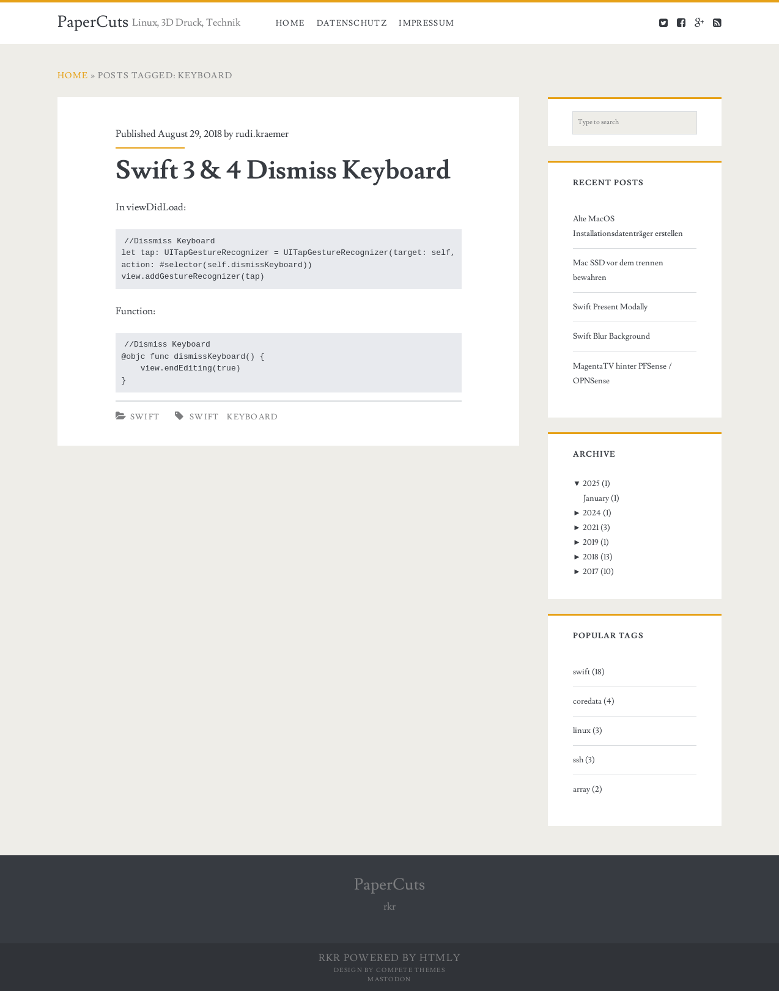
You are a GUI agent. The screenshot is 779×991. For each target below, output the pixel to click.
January (596, 498)
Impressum (426, 23)
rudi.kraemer (262, 134)
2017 (591, 572)
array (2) (587, 789)
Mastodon (389, 979)
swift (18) (589, 672)
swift (205, 417)
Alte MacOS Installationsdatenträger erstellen (628, 226)
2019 (591, 542)
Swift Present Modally (610, 307)
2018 (591, 557)
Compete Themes (410, 970)
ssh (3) (584, 760)
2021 (591, 527)
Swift (145, 417)
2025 (591, 483)
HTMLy (439, 958)
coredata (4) (594, 701)
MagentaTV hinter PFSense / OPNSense (622, 373)
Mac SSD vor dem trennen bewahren (618, 270)
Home (290, 23)
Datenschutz (352, 23)
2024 (592, 513)
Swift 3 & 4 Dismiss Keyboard (283, 170)
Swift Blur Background (611, 336)
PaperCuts (92, 22)
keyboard (252, 417)
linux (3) (587, 730)
